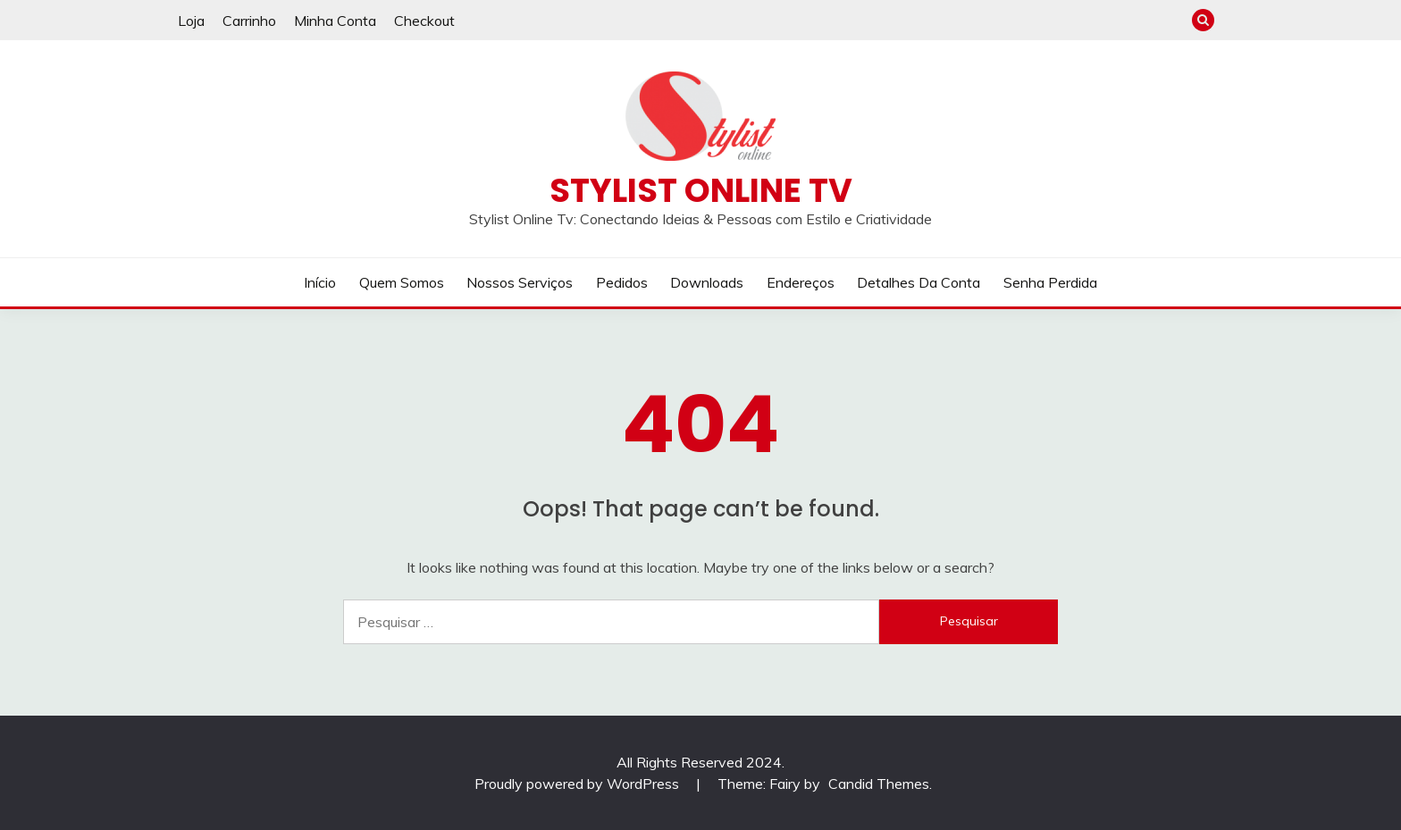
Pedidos (622, 282)
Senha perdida (1050, 282)
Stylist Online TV (700, 190)
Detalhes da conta (918, 282)
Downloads (706, 282)
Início (320, 282)
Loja (191, 20)
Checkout (424, 20)
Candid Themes (878, 783)
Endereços (801, 282)
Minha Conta (335, 20)
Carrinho (249, 20)
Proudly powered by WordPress (578, 783)
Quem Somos (401, 282)
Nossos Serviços (519, 282)
